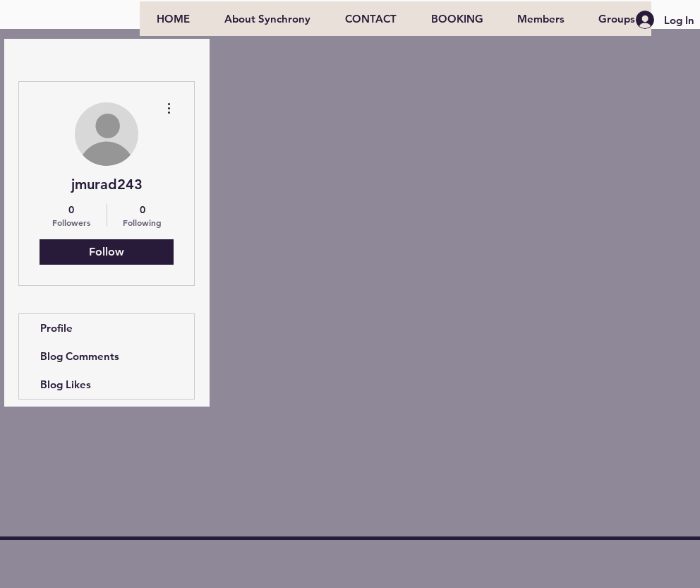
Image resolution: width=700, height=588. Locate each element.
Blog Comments (79, 356)
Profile (56, 328)
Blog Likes (65, 384)
